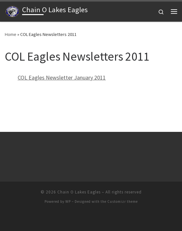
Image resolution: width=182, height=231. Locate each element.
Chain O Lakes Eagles (79, 192)
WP (68, 201)
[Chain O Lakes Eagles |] (12, 10)
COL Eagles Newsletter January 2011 (62, 77)
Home (10, 34)
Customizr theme (122, 201)
